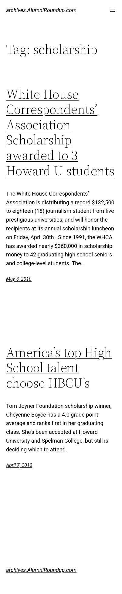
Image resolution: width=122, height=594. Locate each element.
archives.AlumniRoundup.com (41, 10)
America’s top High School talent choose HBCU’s (59, 368)
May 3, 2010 (19, 279)
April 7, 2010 (19, 465)
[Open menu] (112, 10)
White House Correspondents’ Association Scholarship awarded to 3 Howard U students (60, 133)
